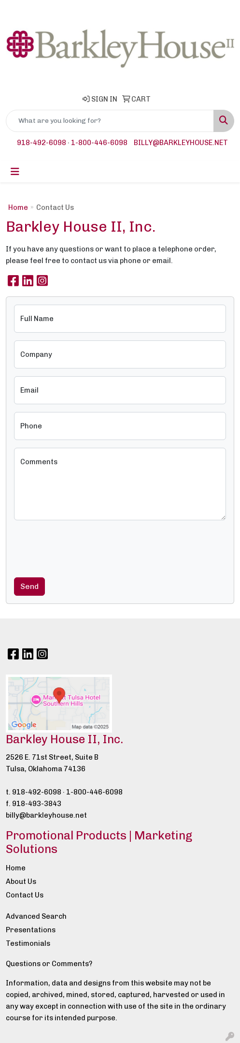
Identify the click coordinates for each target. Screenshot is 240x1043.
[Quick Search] (110, 121)
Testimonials (28, 943)
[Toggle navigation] (15, 171)
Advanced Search (36, 916)
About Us (21, 881)
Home (18, 207)
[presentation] (87, 547)
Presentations (31, 929)
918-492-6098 (41, 142)
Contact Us (24, 895)
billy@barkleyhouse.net (181, 142)
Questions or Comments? (49, 963)
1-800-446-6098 (99, 142)
